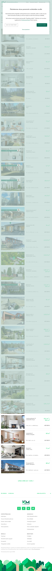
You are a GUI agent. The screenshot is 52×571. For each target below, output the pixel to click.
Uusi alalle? (29, 541)
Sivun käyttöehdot (36, 549)
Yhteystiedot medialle (5, 543)
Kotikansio (29, 524)
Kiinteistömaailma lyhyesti (6, 538)
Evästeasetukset (30, 529)
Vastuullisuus (4, 524)
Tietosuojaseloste (4, 526)
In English (11, 493)
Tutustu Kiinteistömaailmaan (7, 518)
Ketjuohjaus (3, 516)
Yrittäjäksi (29, 536)
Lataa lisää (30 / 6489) (25, 481)
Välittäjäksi (29, 538)
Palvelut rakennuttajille (6, 521)
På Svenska (4, 493)
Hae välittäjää (30, 518)
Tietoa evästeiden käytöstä (33, 526)
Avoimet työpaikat (31, 543)
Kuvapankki (3, 541)
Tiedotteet (3, 536)
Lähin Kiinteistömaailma (32, 516)
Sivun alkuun (50, 493)
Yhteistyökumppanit (31, 521)
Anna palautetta (41, 493)
